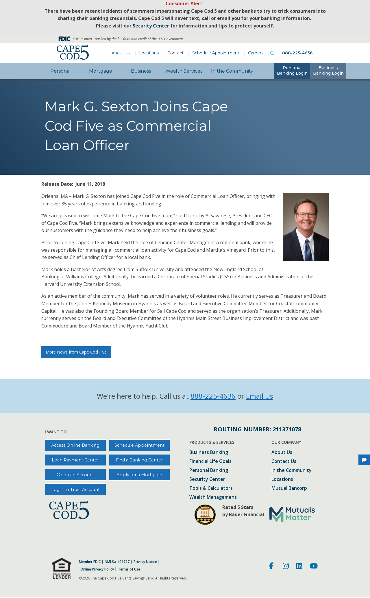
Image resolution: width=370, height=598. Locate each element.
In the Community (232, 71)
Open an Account (75, 474)
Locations (149, 53)
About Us (121, 53)
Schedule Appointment (215, 53)
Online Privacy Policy (97, 569)
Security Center (207, 479)
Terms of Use (129, 569)
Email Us (259, 396)
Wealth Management (213, 497)
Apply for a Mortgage (139, 474)
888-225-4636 (297, 53)
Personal (60, 71)
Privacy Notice (145, 562)
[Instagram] (286, 567)
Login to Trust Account (75, 489)
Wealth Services (183, 71)
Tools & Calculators (211, 488)
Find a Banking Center (139, 460)
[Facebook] (272, 567)
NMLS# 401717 (117, 562)
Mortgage (100, 71)
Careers (255, 53)
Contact (175, 53)
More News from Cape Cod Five (76, 352)
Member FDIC (90, 562)
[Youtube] (314, 567)
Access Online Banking (75, 445)
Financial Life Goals (210, 461)
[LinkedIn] (299, 567)
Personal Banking (208, 470)
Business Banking (208, 452)
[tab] (292, 71)
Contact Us (283, 461)
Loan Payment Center (75, 460)
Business (141, 71)
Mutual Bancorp (289, 488)
